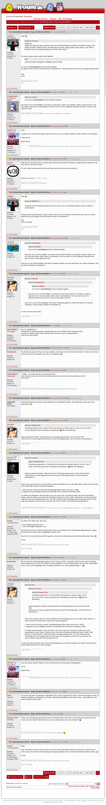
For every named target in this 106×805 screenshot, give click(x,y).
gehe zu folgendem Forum (55, 783)
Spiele (79, 800)
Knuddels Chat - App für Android (24, 800)
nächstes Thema (41, 777)
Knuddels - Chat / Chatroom (87, 786)
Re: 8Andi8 (54, 557)
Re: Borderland (55, 370)
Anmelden (28, 16)
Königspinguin (36, 243)
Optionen (12, 27)
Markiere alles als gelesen (14, 787)
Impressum (54, 802)
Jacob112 (35, 278)
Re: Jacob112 (54, 273)
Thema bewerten (26, 27)
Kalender (53, 19)
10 (80, 27)
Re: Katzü (53, 714)
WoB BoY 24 (35, 201)
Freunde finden (59, 800)
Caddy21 (34, 97)
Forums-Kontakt (73, 786)
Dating (84, 800)
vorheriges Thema (15, 777)
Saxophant (25, 783)
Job (60, 802)
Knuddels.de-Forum (13, 22)
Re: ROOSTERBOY (56, 348)
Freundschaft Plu (70, 800)
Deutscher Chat (8, 800)
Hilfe (59, 19)
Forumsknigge (67, 19)
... (65, 27)
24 (87, 27)
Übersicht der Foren (40, 19)
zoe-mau (35, 41)
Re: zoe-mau (54, 32)
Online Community (93, 800)
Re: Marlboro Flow (56, 420)
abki (33, 585)
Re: (52, 325)
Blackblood (18, 783)
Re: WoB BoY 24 (55, 159)
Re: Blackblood (55, 517)
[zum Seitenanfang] (12, 88)
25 (91, 27)
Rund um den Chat (27, 22)
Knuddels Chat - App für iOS (44, 800)
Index (28, 777)
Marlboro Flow (36, 425)
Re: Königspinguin (56, 126)
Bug (36, 22)
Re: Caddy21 (54, 92)
